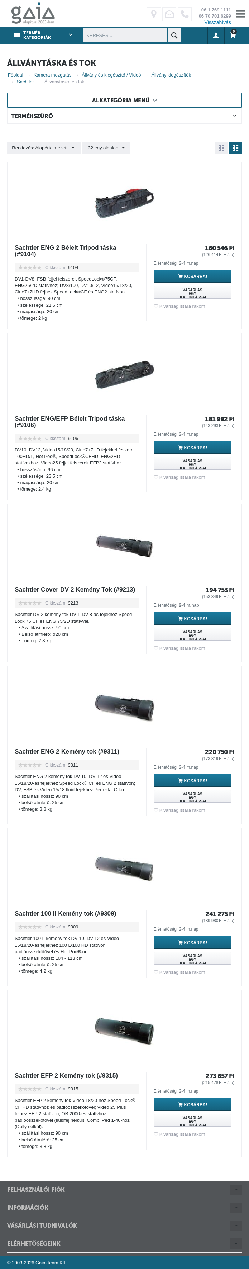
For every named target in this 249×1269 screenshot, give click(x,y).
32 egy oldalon (105, 148)
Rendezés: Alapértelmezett (44, 148)
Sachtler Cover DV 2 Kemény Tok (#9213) (65, 592)
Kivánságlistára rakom (182, 306)
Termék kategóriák (37, 35)
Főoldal (15, 75)
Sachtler (25, 81)
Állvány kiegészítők (171, 75)
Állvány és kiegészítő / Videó (111, 75)
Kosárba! (197, 276)
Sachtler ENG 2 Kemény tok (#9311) (69, 751)
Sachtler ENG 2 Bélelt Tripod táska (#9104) (67, 251)
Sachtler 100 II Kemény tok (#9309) (67, 913)
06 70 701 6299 (215, 16)
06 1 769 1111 (216, 10)
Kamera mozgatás (53, 75)
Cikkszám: (56, 267)
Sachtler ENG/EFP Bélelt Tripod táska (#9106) (72, 422)
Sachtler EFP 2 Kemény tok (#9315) (68, 1075)
